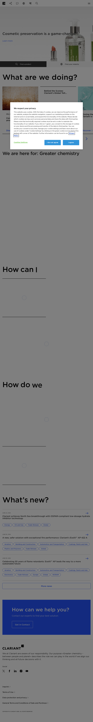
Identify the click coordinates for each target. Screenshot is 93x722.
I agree (71, 142)
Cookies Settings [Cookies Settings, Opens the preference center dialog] (20, 142)
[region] (46, 125)
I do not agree (52, 142)
